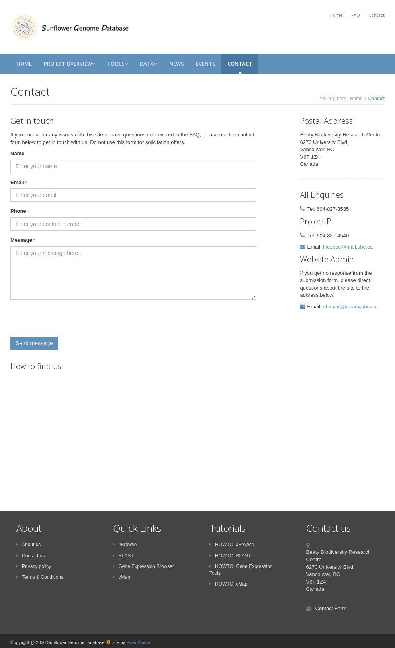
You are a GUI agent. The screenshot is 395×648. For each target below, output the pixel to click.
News (176, 63)
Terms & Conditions (39, 577)
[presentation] (70, 321)
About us (28, 544)
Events (205, 63)
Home (336, 15)
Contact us (30, 555)
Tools (117, 63)
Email (18, 183)
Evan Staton (138, 642)
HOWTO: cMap (228, 584)
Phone (18, 211)
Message (22, 240)
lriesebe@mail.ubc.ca (347, 247)
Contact (376, 15)
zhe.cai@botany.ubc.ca (349, 306)
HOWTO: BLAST (230, 555)
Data (148, 63)
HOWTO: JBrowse (231, 544)
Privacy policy (33, 566)
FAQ (355, 15)
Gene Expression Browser (143, 566)
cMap (121, 577)
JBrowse (125, 544)
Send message (34, 343)
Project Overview (69, 63)
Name (17, 153)
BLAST (123, 555)
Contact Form (331, 608)
